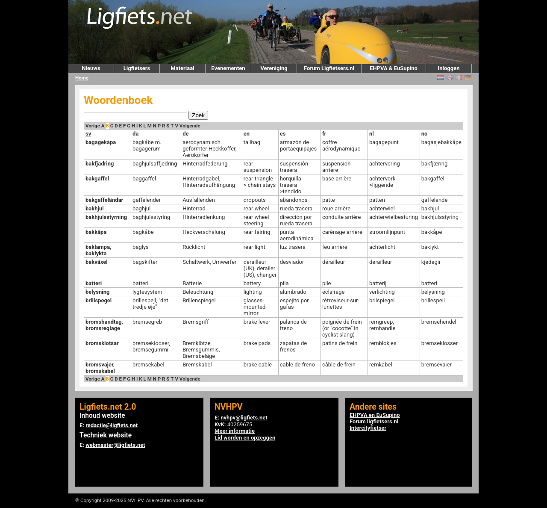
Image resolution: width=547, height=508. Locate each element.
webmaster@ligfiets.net (115, 445)
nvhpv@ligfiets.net (244, 417)
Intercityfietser (368, 428)
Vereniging (273, 68)
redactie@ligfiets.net (111, 425)
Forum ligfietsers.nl (374, 421)
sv (88, 133)
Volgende (189, 126)
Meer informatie (235, 431)
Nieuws (91, 68)
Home (81, 78)
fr (324, 133)
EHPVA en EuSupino (375, 415)
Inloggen (448, 68)
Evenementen (228, 68)
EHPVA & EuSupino (394, 68)
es (283, 133)
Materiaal (182, 68)
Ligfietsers (137, 68)
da (135, 133)
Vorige (92, 126)
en (247, 133)
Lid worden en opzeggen (245, 437)
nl (371, 133)
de (185, 133)
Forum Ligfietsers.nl (329, 68)
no (424, 133)
